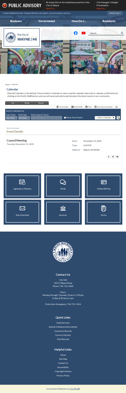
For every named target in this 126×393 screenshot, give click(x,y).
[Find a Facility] (62, 106)
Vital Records (63, 339)
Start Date (10, 115)
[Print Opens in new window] (88, 106)
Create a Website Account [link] (13, 13)
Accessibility (63, 367)
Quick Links (63, 317)
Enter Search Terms (40, 115)
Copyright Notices (63, 371)
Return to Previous (13, 128)
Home (7, 84)
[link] (115, 13)
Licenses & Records (63, 331)
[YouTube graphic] (83, 33)
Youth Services (63, 323)
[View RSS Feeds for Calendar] (116, 106)
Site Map (63, 359)
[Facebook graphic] (76, 33)
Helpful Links (63, 349)
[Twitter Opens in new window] (113, 157)
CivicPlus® (75, 389)
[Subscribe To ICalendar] (103, 106)
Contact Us (63, 363)
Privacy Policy (63, 375)
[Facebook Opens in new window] (109, 157)
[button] (122, 33)
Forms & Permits (63, 335)
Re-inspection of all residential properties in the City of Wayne (69, 5)
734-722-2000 (66, 286)
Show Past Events (74, 117)
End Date (22, 115)
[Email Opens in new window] (117, 157)
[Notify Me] (76, 106)
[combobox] (11, 117)
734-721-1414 (74, 304)
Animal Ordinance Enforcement (63, 327)
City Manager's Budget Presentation (110, 5)
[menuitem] (16, 21)
